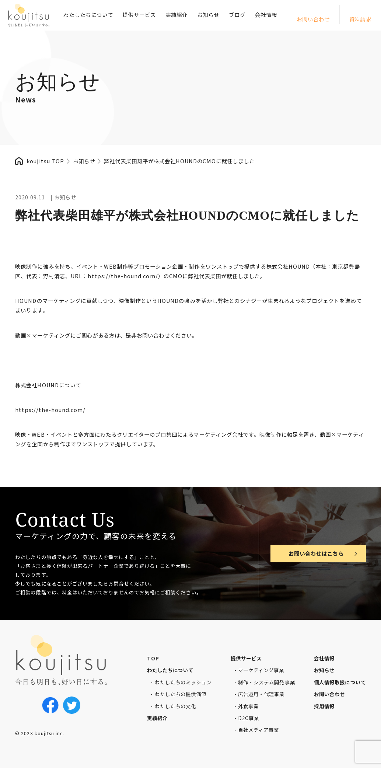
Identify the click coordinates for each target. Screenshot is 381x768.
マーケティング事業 (261, 670)
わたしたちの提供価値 (180, 694)
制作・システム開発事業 (266, 682)
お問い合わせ (313, 19)
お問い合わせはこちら (316, 553)
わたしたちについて (88, 14)
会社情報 (266, 14)
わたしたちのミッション (183, 682)
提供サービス (139, 14)
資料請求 (360, 19)
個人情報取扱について (340, 682)
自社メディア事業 (258, 729)
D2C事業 (248, 718)
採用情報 (324, 706)
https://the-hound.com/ (123, 276)
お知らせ (208, 14)
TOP (153, 658)
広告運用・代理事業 (261, 694)
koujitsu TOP (45, 161)
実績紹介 (176, 14)
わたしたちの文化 (175, 706)
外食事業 (248, 706)
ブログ (237, 14)
